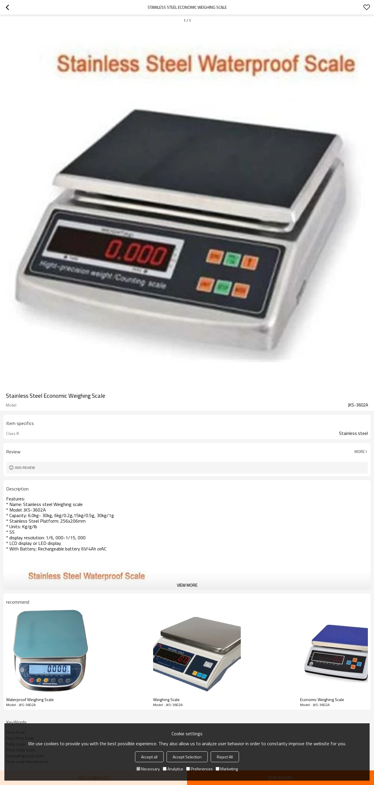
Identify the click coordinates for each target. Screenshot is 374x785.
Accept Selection (187, 757)
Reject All (225, 757)
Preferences (199, 769)
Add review (25, 467)
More (359, 452)
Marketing (227, 769)
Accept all (149, 757)
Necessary (148, 769)
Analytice (173, 769)
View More (187, 585)
